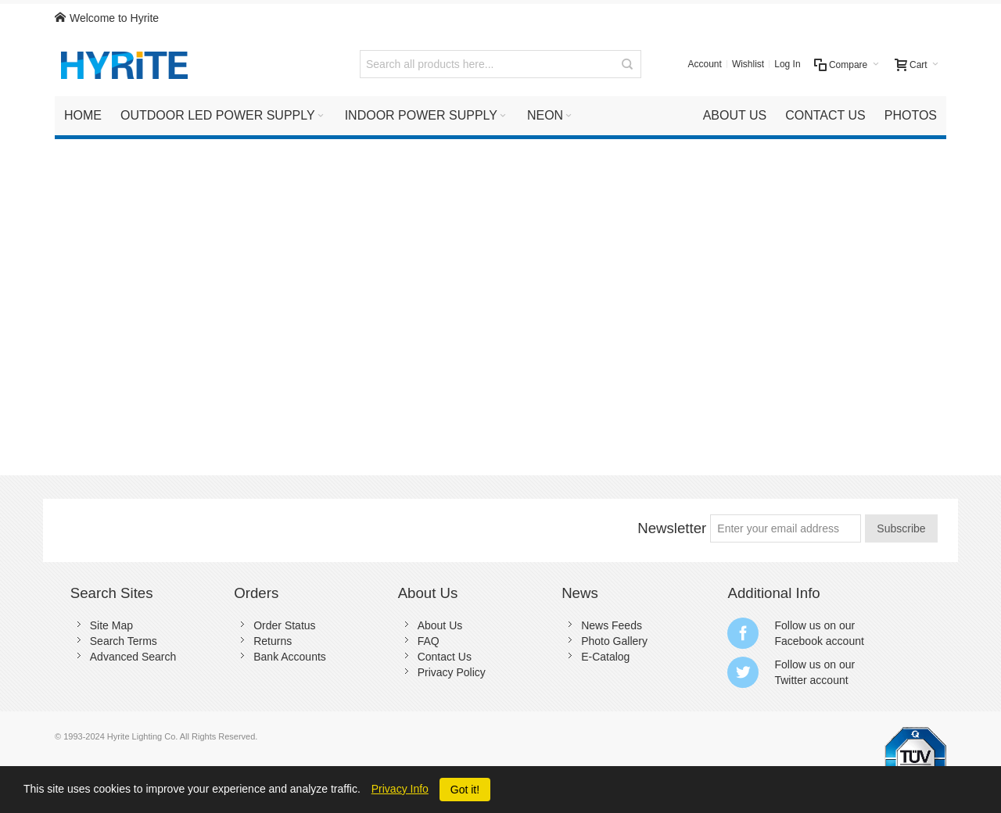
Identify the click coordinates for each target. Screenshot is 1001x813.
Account (705, 64)
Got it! (464, 789)
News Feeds (611, 625)
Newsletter (671, 528)
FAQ (429, 641)
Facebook (798, 641)
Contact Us (445, 656)
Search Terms (123, 641)
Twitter (790, 680)
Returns (272, 641)
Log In (787, 64)
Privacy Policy (452, 672)
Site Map (111, 625)
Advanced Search (133, 656)
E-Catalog (605, 656)
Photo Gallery (614, 641)
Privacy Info (400, 789)
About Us (440, 625)
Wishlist (748, 64)
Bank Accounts (289, 656)
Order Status (284, 625)
